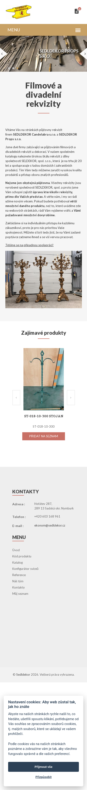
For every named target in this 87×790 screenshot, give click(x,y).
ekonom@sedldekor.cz (49, 525)
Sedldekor (23, 674)
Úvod (16, 550)
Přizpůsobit (43, 777)
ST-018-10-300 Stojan (43, 415)
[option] (43, 399)
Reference (19, 575)
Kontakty (18, 587)
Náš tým (17, 581)
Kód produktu (21, 556)
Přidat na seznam (43, 436)
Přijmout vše (43, 767)
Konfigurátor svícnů (25, 569)
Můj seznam (20, 593)
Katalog (17, 562)
